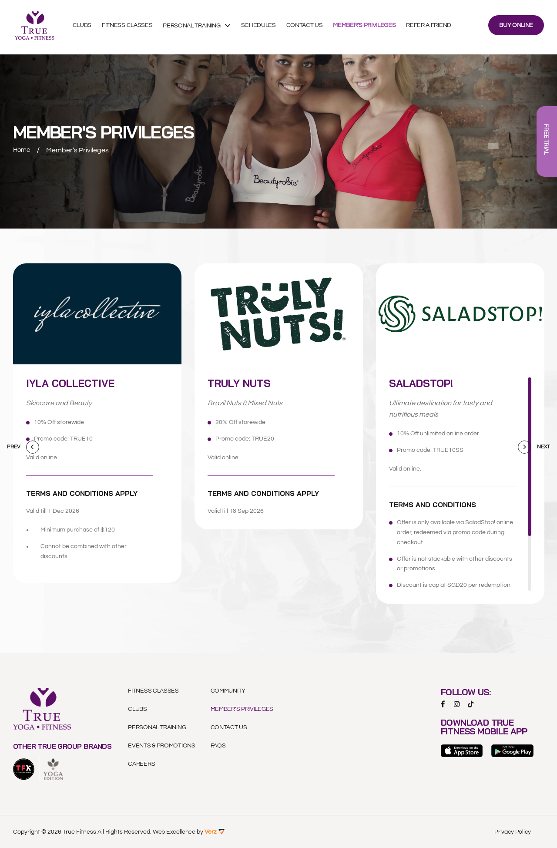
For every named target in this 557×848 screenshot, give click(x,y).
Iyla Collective (75, 383)
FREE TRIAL (546, 141)
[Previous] (32, 447)
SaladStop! (425, 383)
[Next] (524, 447)
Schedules (262, 27)
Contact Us (308, 27)
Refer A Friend (432, 27)
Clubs (85, 27)
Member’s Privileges (368, 27)
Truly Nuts (243, 383)
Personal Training (196, 27)
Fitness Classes (130, 27)
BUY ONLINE (516, 27)
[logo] (23, 769)
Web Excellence (174, 831)
